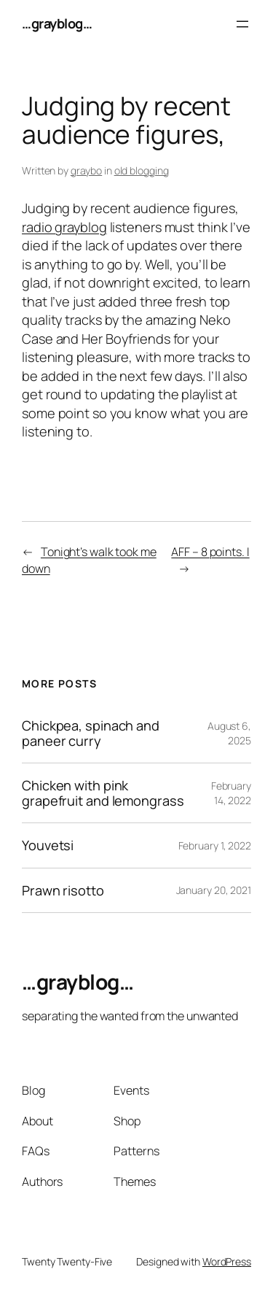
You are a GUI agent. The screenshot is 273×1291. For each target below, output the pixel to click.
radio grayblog (64, 227)
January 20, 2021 (213, 890)
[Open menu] (242, 24)
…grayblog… (57, 23)
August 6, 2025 (229, 733)
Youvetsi (48, 845)
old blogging (141, 170)
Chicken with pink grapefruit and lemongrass (103, 793)
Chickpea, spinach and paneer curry (90, 733)
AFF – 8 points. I (210, 552)
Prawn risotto (63, 890)
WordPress (226, 1261)
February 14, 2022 (231, 793)
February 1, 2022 (214, 845)
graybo (86, 170)
